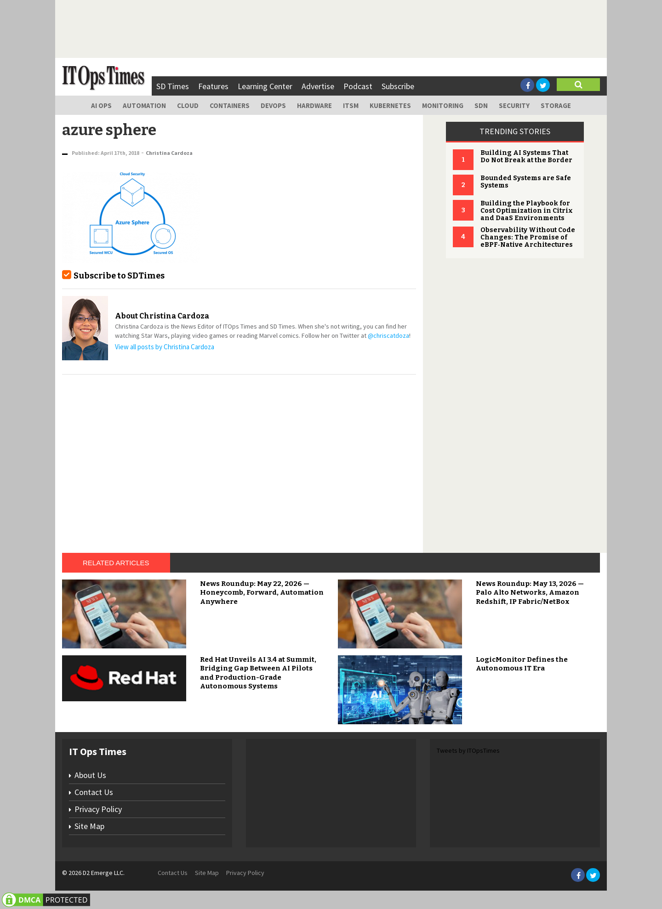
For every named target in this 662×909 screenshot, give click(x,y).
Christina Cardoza (169, 152)
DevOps (273, 105)
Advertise (318, 86)
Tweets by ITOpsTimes (468, 750)
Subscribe (398, 86)
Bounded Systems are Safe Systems (525, 181)
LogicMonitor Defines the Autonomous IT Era (522, 664)
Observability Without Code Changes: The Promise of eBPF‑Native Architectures (527, 237)
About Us (90, 775)
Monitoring (442, 105)
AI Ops (101, 105)
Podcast (357, 86)
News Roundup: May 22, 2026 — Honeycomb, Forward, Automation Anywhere (262, 592)
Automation (144, 105)
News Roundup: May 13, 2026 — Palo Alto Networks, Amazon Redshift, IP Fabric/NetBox (530, 592)
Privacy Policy (98, 809)
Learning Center (265, 86)
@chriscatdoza (388, 335)
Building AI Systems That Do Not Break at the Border (526, 156)
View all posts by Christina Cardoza (164, 346)
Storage (556, 105)
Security (514, 105)
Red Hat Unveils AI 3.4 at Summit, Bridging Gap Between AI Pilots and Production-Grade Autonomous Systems (258, 673)
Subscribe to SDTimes (119, 276)
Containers (230, 105)
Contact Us (93, 792)
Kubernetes (390, 105)
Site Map (89, 826)
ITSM (351, 105)
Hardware (314, 105)
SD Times (172, 86)
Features (213, 86)
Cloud (188, 105)
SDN (481, 105)
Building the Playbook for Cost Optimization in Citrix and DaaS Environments (526, 210)
